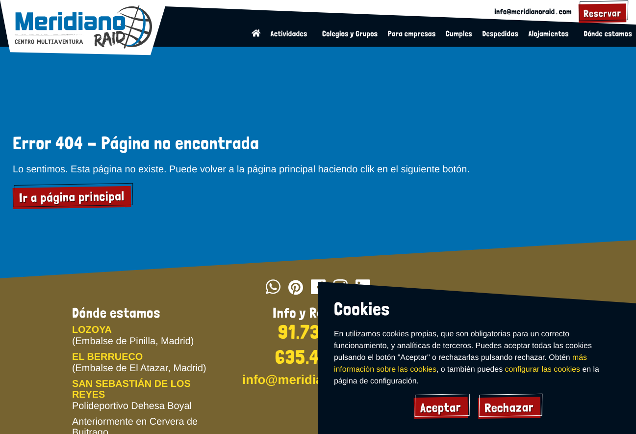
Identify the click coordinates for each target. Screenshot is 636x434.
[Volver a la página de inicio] (257, 34)
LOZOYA (91, 330)
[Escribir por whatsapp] (273, 288)
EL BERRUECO (107, 357)
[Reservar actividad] (602, 13)
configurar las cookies (541, 369)
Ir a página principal (72, 198)
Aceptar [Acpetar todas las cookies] (440, 407)
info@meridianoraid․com (533, 11)
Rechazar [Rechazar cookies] (509, 407)
